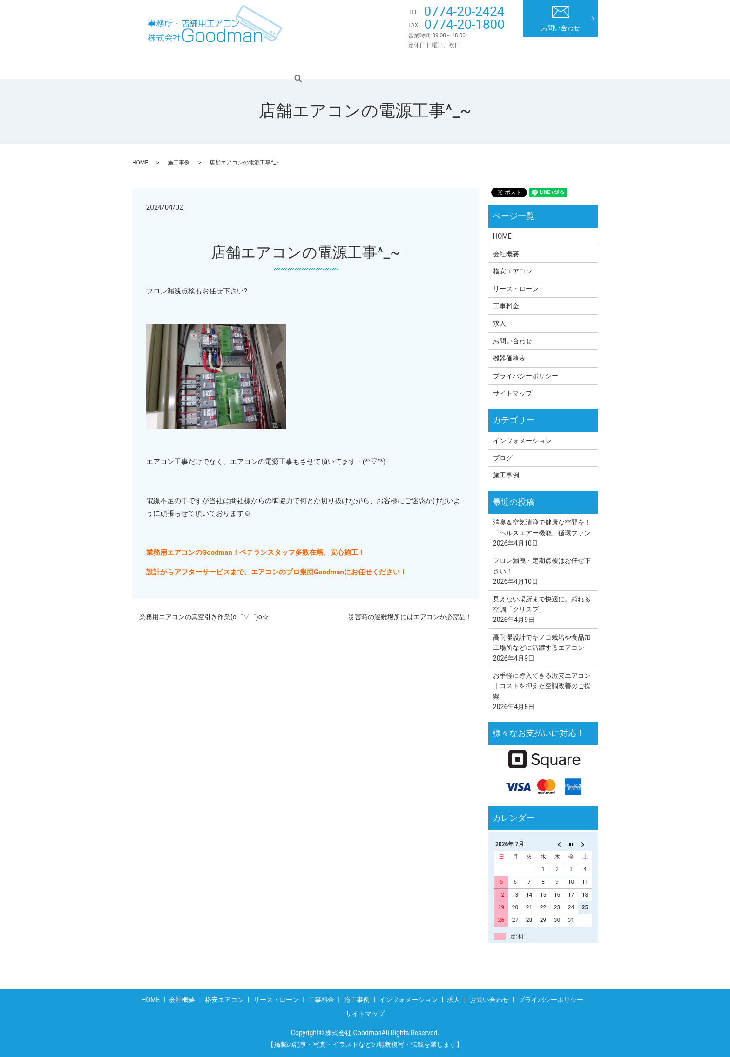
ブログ (503, 458)
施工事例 (425, 64)
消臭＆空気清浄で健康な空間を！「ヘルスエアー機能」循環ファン (542, 527)
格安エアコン (257, 64)
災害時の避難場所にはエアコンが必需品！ (410, 617)
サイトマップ (512, 393)
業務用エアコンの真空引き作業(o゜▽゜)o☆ (204, 617)
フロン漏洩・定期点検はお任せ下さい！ (542, 565)
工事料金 (378, 64)
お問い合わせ (560, 19)
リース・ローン (321, 64)
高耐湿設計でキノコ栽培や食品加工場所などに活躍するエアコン (542, 642)
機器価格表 (509, 358)
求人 (544, 64)
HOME (161, 64)
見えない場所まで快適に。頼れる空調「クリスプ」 (542, 604)
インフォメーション (488, 64)
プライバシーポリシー (525, 376)
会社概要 (204, 64)
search (579, 65)
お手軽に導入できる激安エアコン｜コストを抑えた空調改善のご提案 (542, 686)
